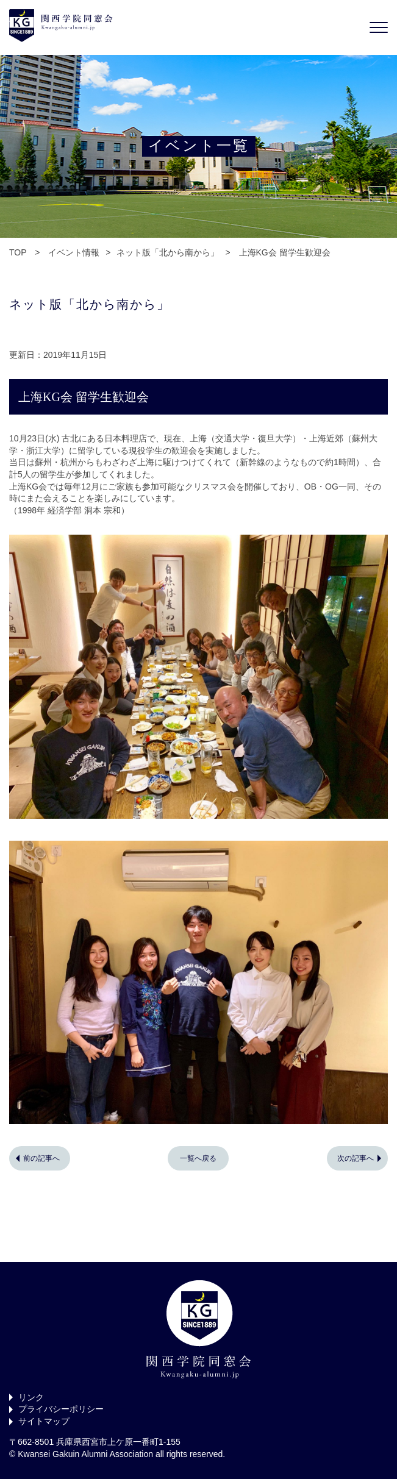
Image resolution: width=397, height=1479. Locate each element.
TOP (17, 252)
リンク (31, 1397)
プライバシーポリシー (61, 1409)
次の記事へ (355, 1158)
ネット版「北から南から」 (167, 252)
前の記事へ (41, 1158)
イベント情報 (73, 252)
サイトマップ (44, 1421)
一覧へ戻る (198, 1158)
